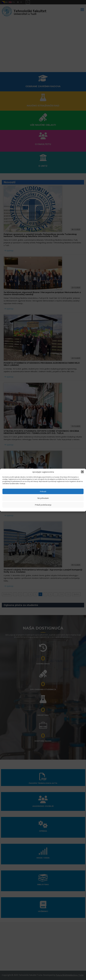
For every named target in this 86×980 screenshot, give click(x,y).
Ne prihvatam (43, 498)
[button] (82, 472)
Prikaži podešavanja (43, 505)
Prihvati (43, 491)
